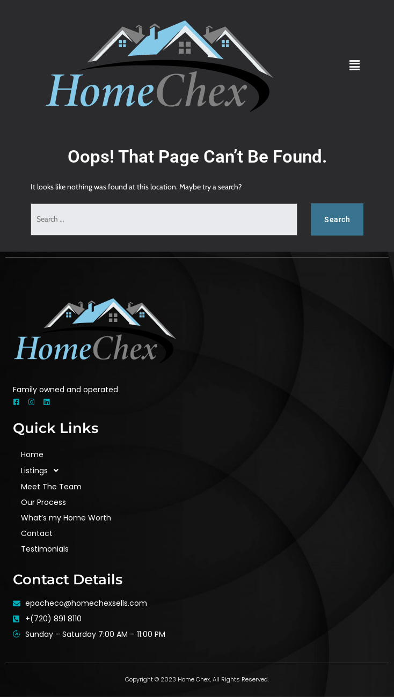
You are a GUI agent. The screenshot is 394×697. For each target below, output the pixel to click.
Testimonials (45, 549)
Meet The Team (51, 486)
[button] (355, 65)
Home (32, 454)
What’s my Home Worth (66, 517)
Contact (37, 533)
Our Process (43, 502)
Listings (42, 471)
